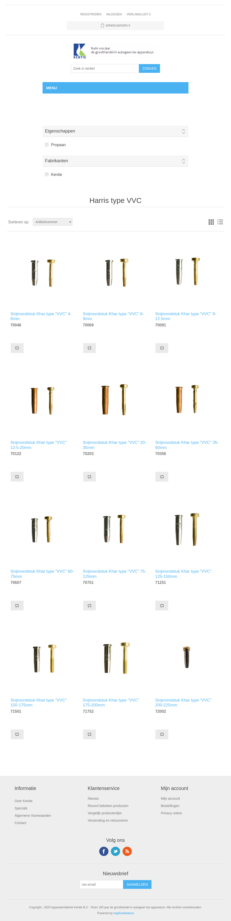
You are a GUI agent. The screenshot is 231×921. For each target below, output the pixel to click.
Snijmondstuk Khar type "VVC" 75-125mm (114, 573)
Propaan (58, 145)
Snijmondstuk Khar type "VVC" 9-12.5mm (185, 316)
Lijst (220, 222)
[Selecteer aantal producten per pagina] (105, 68)
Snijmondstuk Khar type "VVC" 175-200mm (111, 702)
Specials (21, 808)
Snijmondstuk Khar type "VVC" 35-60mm (187, 444)
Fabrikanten (56, 160)
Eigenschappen (60, 131)
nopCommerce (123, 913)
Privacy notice (171, 813)
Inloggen (114, 14)
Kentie (56, 174)
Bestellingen (170, 806)
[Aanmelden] (101, 884)
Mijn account (170, 798)
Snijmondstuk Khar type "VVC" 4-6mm (40, 316)
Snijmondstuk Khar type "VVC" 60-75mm (42, 573)
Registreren (91, 14)
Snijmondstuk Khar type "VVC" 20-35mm (114, 444)
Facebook (103, 851)
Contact (20, 823)
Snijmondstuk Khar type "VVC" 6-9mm (113, 316)
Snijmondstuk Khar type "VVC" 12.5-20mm (38, 444)
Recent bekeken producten (108, 806)
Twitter (115, 851)
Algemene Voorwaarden (33, 815)
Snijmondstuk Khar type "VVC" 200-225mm (183, 702)
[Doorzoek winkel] (52, 222)
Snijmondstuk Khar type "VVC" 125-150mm (183, 573)
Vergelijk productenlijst (105, 813)
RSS (127, 851)
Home (15, 108)
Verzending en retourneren (108, 820)
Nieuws (93, 798)
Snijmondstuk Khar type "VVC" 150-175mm (38, 702)
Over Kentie (24, 801)
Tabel (211, 222)
